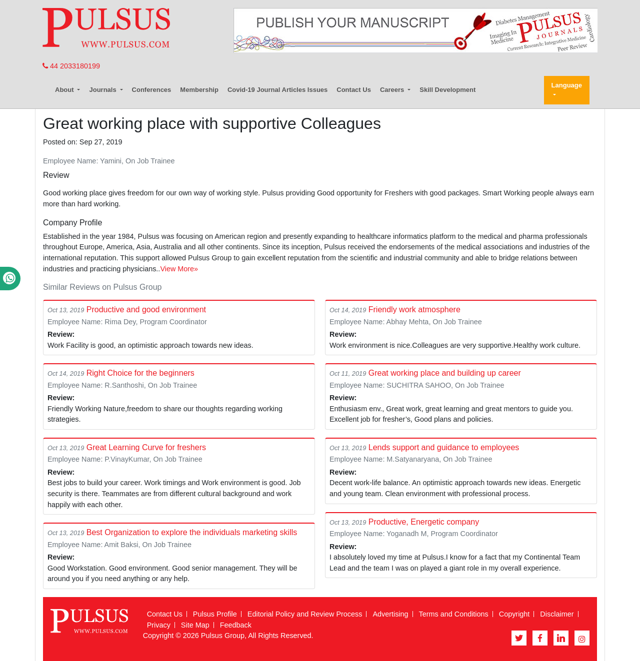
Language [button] (567, 85)
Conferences (152, 89)
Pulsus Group (222, 636)
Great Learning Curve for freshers (146, 447)
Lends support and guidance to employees (444, 447)
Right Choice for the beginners (140, 373)
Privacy (158, 625)
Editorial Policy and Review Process (305, 614)
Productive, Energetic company (423, 522)
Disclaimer (557, 614)
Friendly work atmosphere (414, 309)
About (65, 89)
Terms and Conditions (453, 614)
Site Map (195, 625)
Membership (199, 89)
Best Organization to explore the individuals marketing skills (192, 532)
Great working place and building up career (444, 373)
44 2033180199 (71, 66)
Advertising (390, 614)
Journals (103, 89)
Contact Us (353, 89)
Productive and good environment (146, 309)
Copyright (514, 614)
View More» (179, 269)
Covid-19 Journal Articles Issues (278, 89)
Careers (393, 89)
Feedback (236, 625)
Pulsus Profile (215, 614)
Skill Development (448, 89)
